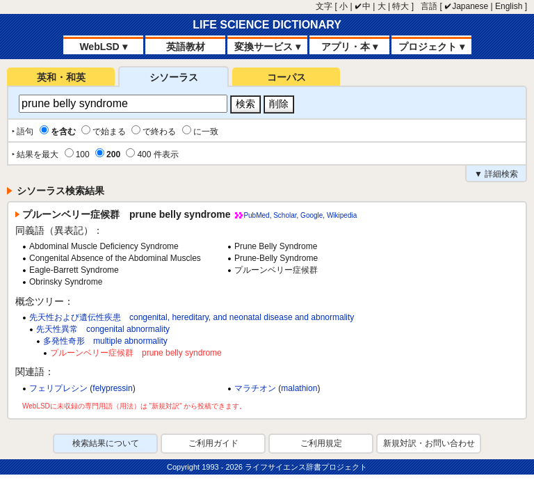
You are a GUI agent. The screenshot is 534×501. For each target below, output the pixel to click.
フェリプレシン (58, 388)
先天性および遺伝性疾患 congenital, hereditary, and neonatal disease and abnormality (191, 317)
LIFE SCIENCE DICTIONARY (267, 25)
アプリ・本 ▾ (349, 46)
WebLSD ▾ (103, 46)
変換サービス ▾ (267, 46)
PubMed (256, 215)
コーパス (286, 77)
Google (311, 215)
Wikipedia (342, 215)
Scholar (284, 215)
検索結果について (105, 443)
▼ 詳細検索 (496, 174)
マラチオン (255, 388)
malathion (299, 388)
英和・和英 (61, 77)
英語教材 (185, 46)
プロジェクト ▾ (431, 46)
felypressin (112, 388)
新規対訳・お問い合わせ (429, 443)
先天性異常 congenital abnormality (103, 329)
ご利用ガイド (213, 443)
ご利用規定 (321, 443)
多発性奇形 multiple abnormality (105, 341)
